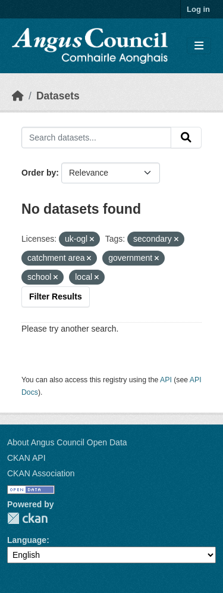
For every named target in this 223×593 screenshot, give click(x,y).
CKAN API (26, 458)
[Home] (18, 96)
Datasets (58, 96)
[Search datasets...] (96, 137)
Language (26, 540)
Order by (38, 172)
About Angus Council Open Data (67, 442)
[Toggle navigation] (199, 46)
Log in (198, 9)
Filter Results (55, 296)
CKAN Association (41, 473)
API (166, 380)
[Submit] (186, 137)
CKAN (27, 518)
